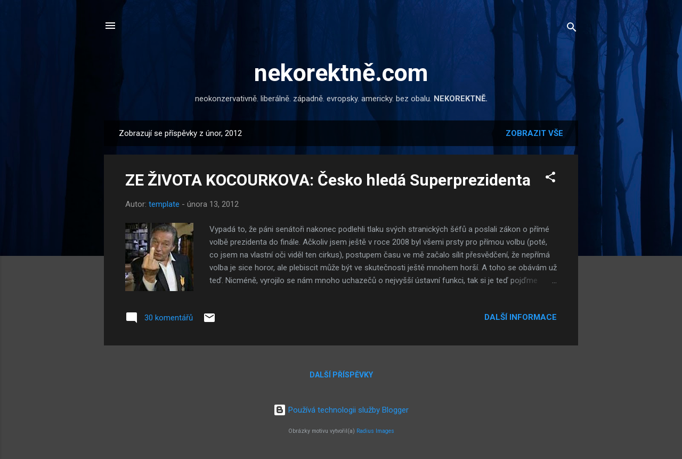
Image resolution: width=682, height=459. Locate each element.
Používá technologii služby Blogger (341, 410)
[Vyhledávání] (571, 29)
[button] (550, 179)
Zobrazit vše (534, 133)
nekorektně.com (341, 73)
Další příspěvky (341, 375)
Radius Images (375, 431)
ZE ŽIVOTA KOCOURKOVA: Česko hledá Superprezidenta (328, 180)
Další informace (520, 317)
